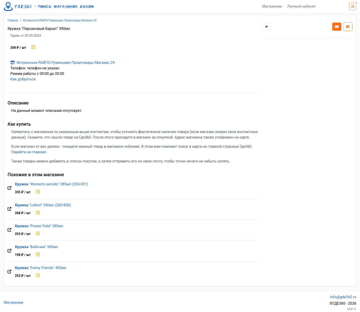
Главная (13, 20)
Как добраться (23, 79)
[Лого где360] (49, 6)
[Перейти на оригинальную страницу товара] (9, 188)
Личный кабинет (301, 6)
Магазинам (272, 6)
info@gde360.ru (343, 297)
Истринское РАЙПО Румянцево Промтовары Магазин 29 (60, 20)
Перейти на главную (28, 152)
